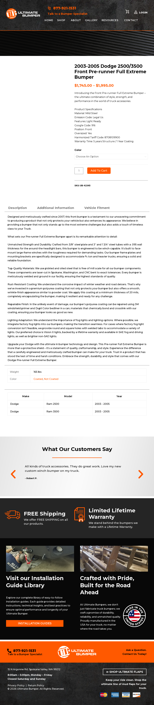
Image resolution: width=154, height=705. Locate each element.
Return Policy (36, 685)
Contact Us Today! (134, 654)
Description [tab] (17, 208)
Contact (131, 20)
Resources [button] (110, 20)
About (76, 20)
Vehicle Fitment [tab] (97, 208)
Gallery (91, 20)
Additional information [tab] (55, 208)
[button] (13, 474)
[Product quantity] (78, 170)
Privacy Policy (16, 685)
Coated (38, 379)
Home (49, 20)
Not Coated (51, 379)
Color (77, 150)
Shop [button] (61, 20)
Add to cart (99, 170)
